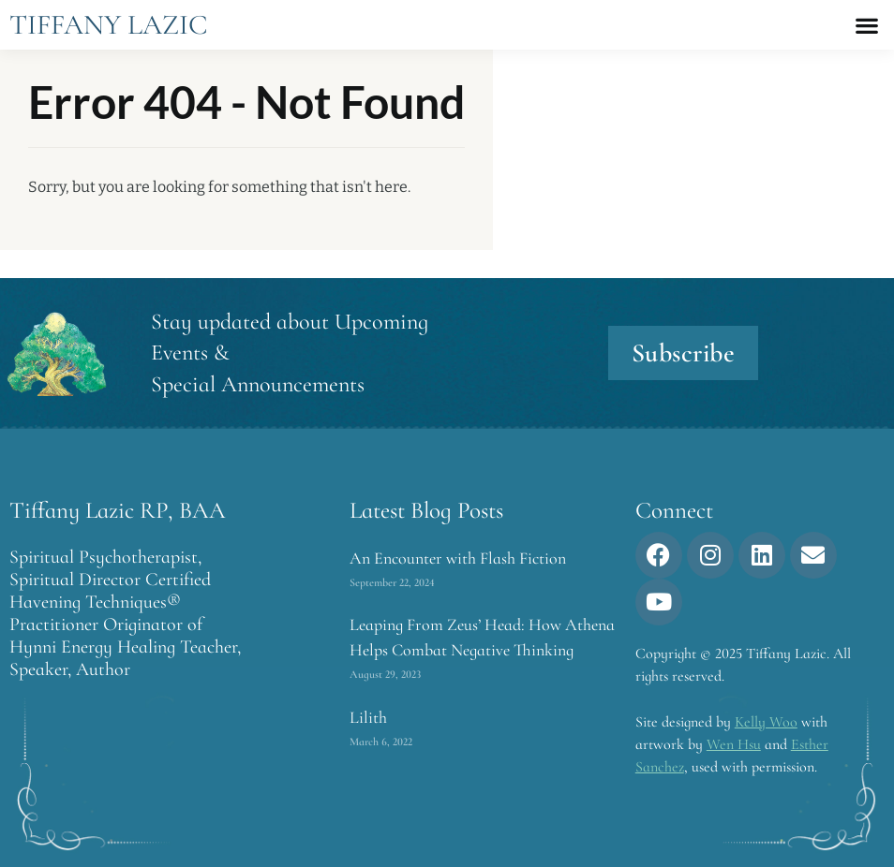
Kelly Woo (766, 722)
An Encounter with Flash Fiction (458, 558)
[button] (866, 25)
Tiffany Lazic (108, 24)
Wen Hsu (734, 744)
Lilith (368, 717)
